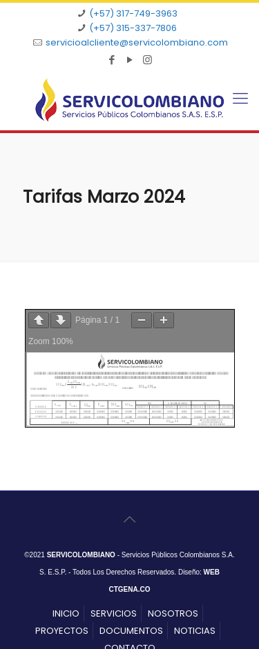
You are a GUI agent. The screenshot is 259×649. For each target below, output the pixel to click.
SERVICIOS (113, 613)
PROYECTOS (61, 630)
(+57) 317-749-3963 (133, 13)
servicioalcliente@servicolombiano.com (137, 42)
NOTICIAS (194, 630)
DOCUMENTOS (131, 630)
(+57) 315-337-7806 (133, 27)
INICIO (65, 613)
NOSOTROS (173, 613)
